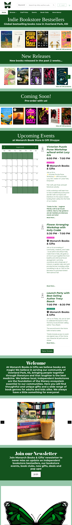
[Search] (54, 5)
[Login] (62, 5)
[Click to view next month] (35, 147)
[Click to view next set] (68, 39)
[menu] (36, 12)
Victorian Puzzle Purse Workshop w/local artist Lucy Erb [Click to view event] (58, 151)
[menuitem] (4, 12)
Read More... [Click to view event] (51, 217)
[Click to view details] (6, 39)
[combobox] (22, 5)
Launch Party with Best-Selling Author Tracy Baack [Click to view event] (58, 297)
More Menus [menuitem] (56, 12)
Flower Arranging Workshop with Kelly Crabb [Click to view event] (58, 227)
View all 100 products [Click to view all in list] (63, 49)
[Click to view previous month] (4, 147)
